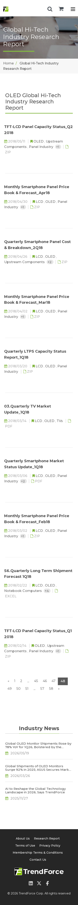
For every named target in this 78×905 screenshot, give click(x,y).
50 (18, 689)
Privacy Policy (49, 845)
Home (8, 63)
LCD (40, 202)
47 (54, 681)
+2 (50, 262)
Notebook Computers (23, 591)
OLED (38, 141)
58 (51, 689)
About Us (23, 838)
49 (9, 689)
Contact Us (38, 859)
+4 (47, 591)
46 (45, 681)
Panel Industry (41, 147)
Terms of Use (25, 845)
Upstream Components (25, 262)
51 (26, 689)
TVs (60, 421)
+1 (58, 147)
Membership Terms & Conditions (38, 852)
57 (42, 689)
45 (36, 681)
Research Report (47, 838)
